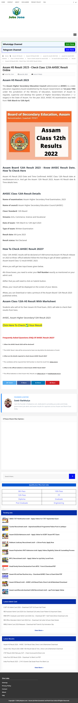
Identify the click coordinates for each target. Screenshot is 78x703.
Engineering (59, 503)
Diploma (21, 499)
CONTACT (10, 2)
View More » (39, 630)
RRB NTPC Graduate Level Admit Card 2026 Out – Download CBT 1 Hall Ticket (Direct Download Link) (36, 616)
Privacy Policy (6, 686)
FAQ (44, 2)
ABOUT (17, 2)
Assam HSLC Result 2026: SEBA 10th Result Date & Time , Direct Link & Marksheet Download (33, 649)
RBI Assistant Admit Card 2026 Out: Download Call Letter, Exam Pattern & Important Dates (32, 612)
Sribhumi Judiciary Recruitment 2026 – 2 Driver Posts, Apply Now (31, 542)
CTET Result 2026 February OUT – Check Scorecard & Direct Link (24, 653)
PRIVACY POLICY (36, 2)
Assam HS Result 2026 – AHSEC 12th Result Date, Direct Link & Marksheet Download (38, 582)
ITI (59, 495)
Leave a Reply (37, 74)
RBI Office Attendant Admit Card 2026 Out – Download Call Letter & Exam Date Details (31, 620)
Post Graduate (22, 503)
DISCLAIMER (25, 2)
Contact (4, 689)
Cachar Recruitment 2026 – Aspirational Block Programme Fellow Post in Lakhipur (37, 526)
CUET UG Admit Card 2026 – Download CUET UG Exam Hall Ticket (25, 607)
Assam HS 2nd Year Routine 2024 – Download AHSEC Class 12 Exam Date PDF (35, 574)
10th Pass (59, 491)
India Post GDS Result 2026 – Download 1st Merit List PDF (22, 657)
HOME (3, 2)
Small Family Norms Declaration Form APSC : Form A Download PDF (32, 566)
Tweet (9, 383)
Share (24, 383)
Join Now (70, 44)
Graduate (59, 499)
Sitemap (4, 683)
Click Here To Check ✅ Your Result (22, 325)
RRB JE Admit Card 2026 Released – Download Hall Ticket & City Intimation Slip (29, 624)
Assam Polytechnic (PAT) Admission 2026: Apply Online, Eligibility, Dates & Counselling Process (41, 550)
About (4, 692)
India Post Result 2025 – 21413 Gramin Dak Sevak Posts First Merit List (26, 661)
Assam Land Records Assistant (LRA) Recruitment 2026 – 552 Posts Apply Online (36, 590)
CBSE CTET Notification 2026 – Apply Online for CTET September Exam (34, 519)
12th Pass (22, 495)
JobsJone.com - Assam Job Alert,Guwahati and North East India (38, 700)
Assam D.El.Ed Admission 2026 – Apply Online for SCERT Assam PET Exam (34, 534)
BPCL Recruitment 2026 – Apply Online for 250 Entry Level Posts (31, 558)
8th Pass (21, 491)
